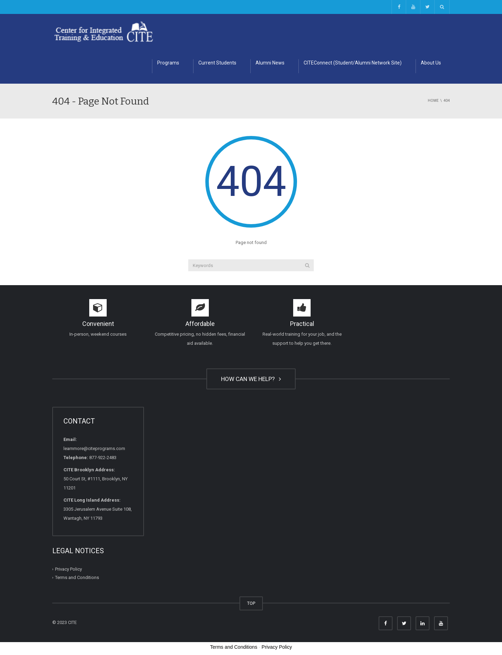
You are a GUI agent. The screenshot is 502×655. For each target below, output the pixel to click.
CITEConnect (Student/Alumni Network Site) (353, 63)
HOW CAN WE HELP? (251, 378)
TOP (251, 603)
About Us (431, 63)
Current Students (217, 63)
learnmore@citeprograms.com (94, 448)
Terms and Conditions (77, 577)
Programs (168, 63)
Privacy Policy (68, 569)
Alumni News (270, 63)
